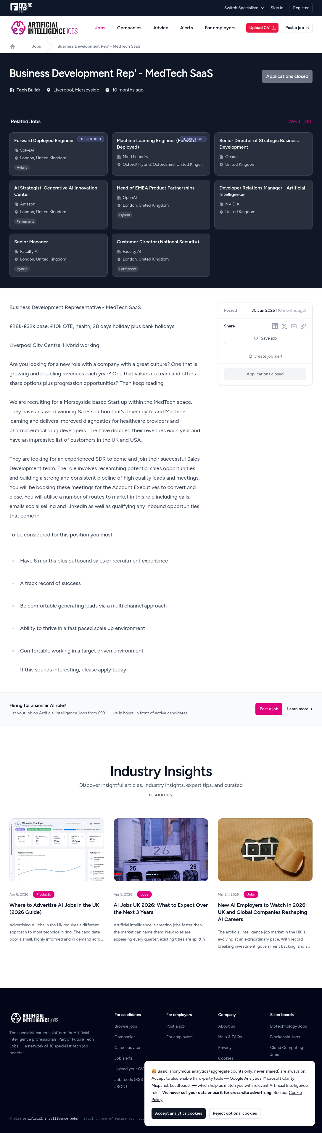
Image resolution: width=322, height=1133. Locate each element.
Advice (160, 27)
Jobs (100, 27)
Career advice (127, 1047)
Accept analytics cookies (178, 1113)
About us (226, 1026)
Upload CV (262, 27)
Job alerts (124, 1058)
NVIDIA (232, 204)
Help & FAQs (230, 1036)
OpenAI (130, 197)
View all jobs (299, 121)
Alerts (186, 27)
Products (43, 894)
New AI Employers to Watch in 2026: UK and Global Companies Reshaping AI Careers (262, 912)
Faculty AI (29, 251)
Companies (129, 27)
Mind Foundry (135, 156)
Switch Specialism (244, 7)
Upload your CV (129, 1068)
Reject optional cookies (235, 1113)
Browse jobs (126, 1026)
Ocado (231, 156)
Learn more (300, 708)
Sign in (277, 7)
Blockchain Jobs (285, 1036)
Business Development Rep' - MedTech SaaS (98, 46)
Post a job (297, 27)
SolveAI (27, 150)
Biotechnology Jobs (288, 1026)
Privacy (224, 1047)
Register (301, 7)
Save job (265, 338)
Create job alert (265, 356)
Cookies (225, 1058)
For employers (220, 27)
